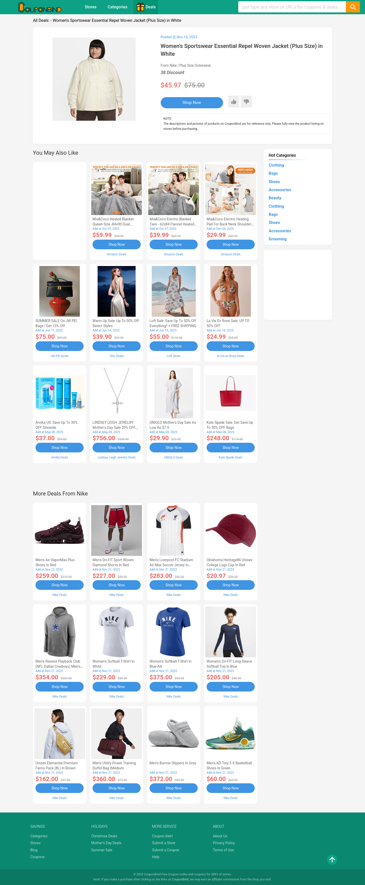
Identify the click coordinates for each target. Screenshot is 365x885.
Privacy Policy (224, 843)
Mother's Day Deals (106, 843)
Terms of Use (223, 850)
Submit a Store (163, 843)
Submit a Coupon (165, 850)
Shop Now (191, 102)
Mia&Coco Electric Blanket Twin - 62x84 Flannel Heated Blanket (172, 224)
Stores (91, 7)
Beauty (275, 198)
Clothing (276, 165)
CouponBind (180, 879)
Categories (117, 7)
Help (155, 857)
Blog (34, 850)
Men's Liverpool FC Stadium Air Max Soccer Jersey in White (171, 565)
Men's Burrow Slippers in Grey (173, 763)
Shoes (274, 181)
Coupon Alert (162, 836)
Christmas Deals (104, 836)
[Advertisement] (59, 210)
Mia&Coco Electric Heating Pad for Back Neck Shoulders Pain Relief (230, 224)
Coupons (37, 857)
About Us (220, 836)
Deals (146, 6)
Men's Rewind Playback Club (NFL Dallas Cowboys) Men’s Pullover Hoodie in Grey (57, 666)
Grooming (278, 239)
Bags (273, 173)
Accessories (280, 189)
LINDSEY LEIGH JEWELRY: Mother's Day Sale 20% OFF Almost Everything (114, 427)
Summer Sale (101, 850)
